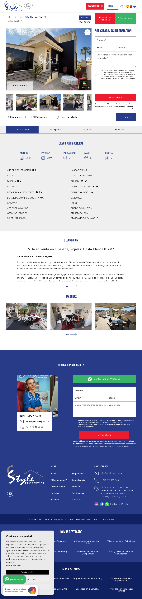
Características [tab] (22, 129)
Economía (119, 129)
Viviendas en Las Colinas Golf (54, 589)
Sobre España (78, 480)
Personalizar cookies (27, 579)
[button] (71, 334)
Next (89, 59)
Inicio (53, 473)
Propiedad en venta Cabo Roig (87, 579)
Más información (14, 565)
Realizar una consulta (105, 18)
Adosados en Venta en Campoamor (87, 553)
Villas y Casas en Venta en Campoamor (121, 553)
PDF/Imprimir (38, 117)
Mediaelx (111, 519)
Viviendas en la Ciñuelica (88, 589)
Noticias (55, 493)
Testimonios (78, 493)
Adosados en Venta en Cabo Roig (87, 542)
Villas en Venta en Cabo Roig (121, 541)
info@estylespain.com (111, 473)
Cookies (76, 519)
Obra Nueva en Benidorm (54, 541)
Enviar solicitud (95, 6)
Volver (126, 117)
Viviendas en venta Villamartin (54, 579)
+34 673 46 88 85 (31, 427)
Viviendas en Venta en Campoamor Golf (121, 580)
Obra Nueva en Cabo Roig (54, 552)
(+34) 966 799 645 (110, 480)
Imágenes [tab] (87, 129)
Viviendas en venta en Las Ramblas (121, 590)
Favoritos (55, 499)
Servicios (76, 486)
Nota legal (55, 519)
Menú (112, 6)
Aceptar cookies (27, 571)
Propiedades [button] (78, 473)
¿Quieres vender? (59, 480)
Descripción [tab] (55, 129)
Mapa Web (86, 519)
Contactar (77, 499)
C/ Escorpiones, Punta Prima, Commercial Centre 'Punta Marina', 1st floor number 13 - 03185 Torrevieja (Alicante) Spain (117, 492)
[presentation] (109, 87)
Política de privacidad (114, 74)
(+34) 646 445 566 (119, 504)
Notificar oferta (67, 117)
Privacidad (66, 519)
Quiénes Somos (58, 486)
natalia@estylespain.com (35, 421)
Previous (9, 59)
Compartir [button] (14, 117)
